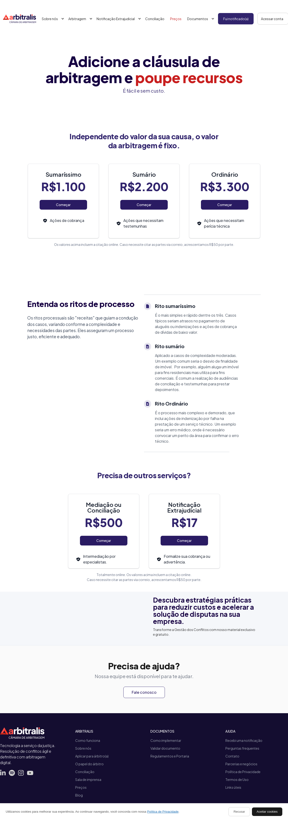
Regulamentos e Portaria (169, 756)
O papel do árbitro (89, 764)
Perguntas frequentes (242, 748)
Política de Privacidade (242, 772)
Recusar (239, 811)
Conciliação (154, 19)
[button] (52, 19)
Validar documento (165, 748)
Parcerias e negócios (241, 764)
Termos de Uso (237, 779)
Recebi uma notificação (243, 740)
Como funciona (87, 740)
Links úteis (233, 787)
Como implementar (165, 740)
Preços (175, 19)
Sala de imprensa (88, 779)
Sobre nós (83, 748)
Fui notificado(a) (236, 19)
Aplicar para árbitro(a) (92, 756)
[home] (19, 19)
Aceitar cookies (267, 811)
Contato (232, 756)
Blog (79, 795)
